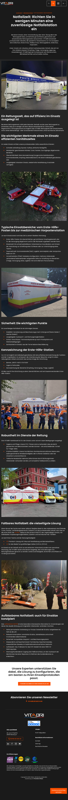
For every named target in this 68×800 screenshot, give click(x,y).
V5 (7, 541)
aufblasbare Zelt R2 (11, 624)
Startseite (19, 13)
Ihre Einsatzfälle (28, 13)
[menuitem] (64, 3)
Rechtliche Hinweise (41, 746)
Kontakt (37, 741)
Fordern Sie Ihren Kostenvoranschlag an (34, 684)
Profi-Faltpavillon (40, 733)
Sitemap (38, 744)
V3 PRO (17, 532)
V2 (7, 544)
